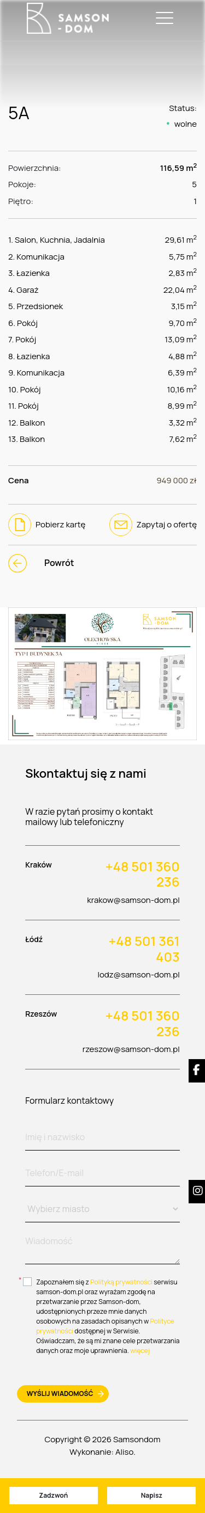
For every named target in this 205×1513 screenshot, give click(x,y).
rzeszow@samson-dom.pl (131, 1049)
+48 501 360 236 (143, 874)
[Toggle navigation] (162, 18)
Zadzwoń (53, 1495)
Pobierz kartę (46, 524)
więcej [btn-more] (140, 1350)
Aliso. (125, 1451)
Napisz (151, 1495)
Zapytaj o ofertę (153, 524)
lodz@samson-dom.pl (138, 974)
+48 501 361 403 (143, 949)
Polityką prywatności (121, 1282)
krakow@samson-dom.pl (133, 900)
